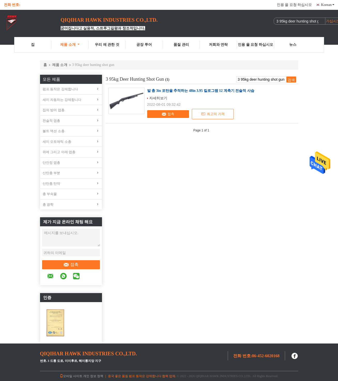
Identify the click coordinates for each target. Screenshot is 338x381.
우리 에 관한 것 (107, 45)
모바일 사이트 (71, 376)
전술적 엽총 (51, 121)
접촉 (70, 264)
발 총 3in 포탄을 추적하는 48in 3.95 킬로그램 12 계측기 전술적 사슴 (200, 91)
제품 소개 (70, 45)
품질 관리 (181, 45)
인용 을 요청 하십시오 (294, 5)
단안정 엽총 (51, 163)
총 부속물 (50, 194)
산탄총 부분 (51, 173)
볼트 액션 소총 (54, 131)
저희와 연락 (218, 45)
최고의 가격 (212, 114)
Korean (327, 5)
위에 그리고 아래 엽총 (59, 152)
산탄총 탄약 (51, 183)
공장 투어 (144, 45)
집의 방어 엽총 (54, 110)
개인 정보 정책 (93, 376)
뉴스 (292, 45)
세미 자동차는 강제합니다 (62, 100)
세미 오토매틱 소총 (57, 142)
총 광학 (48, 204)
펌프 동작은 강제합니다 (60, 89)
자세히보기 (158, 98)
